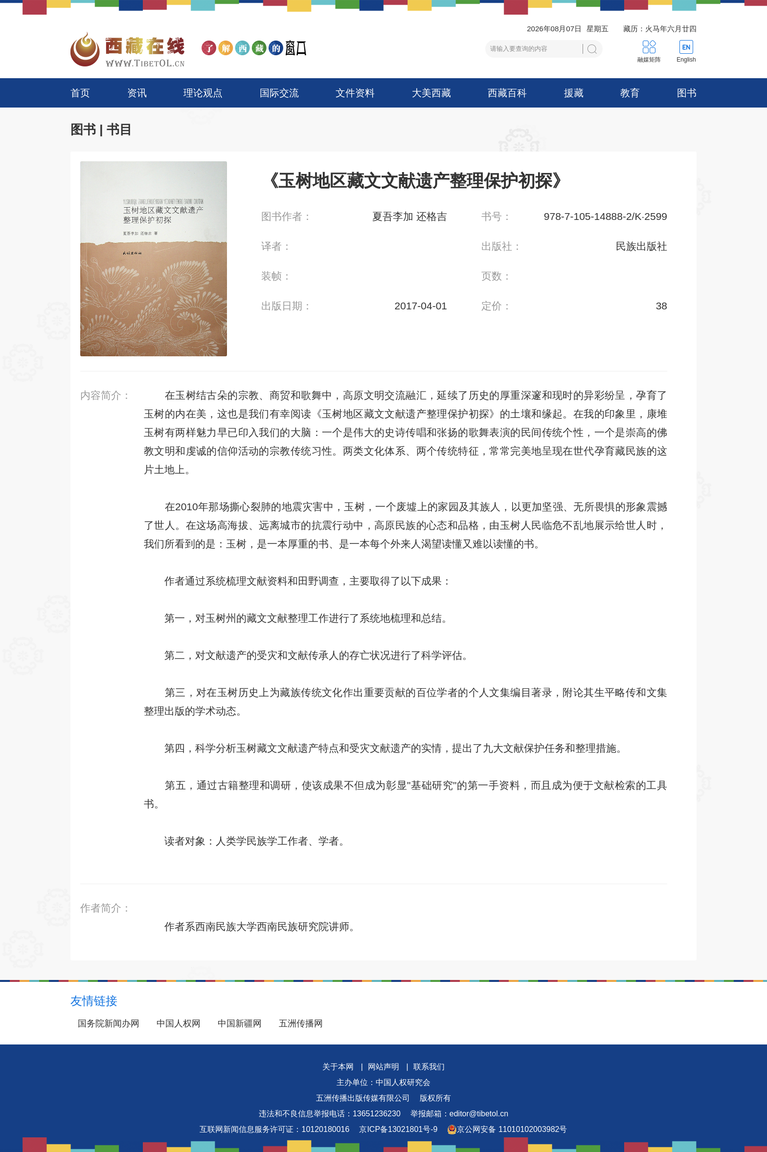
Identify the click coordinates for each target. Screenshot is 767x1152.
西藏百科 (507, 92)
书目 (119, 129)
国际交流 (279, 92)
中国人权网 (179, 1023)
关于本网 (338, 1067)
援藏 (574, 92)
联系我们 (429, 1067)
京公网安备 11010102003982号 (507, 1129)
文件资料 (355, 92)
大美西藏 (431, 92)
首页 (80, 92)
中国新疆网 (240, 1023)
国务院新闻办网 (108, 1023)
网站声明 (383, 1067)
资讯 (137, 92)
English (686, 59)
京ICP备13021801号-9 (398, 1129)
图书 (687, 92)
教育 (630, 92)
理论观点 (203, 92)
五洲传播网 (301, 1023)
